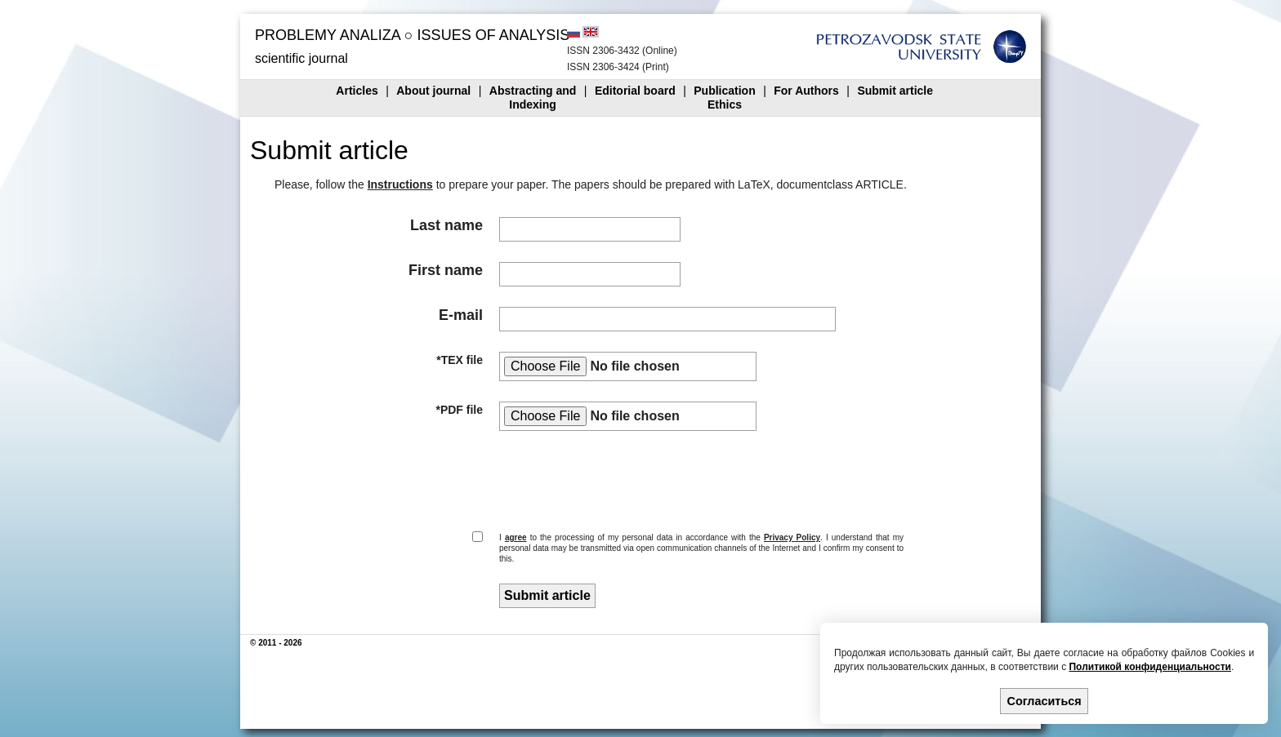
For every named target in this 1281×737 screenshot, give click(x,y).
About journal (433, 90)
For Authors (806, 90)
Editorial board (635, 90)
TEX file (462, 359)
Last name (446, 225)
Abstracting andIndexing (533, 97)
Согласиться (1044, 701)
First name (445, 270)
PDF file (461, 409)
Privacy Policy (792, 537)
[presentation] (619, 479)
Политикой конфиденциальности (1149, 667)
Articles (356, 90)
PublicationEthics (724, 97)
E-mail (461, 315)
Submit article (895, 90)
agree (516, 537)
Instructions (400, 184)
